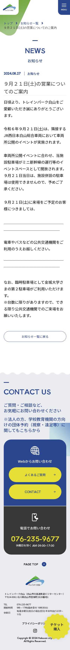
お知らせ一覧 (29, 23)
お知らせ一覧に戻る (35, 336)
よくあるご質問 (35, 474)
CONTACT (33, 492)
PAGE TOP (35, 564)
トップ (8, 23)
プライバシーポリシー (35, 623)
